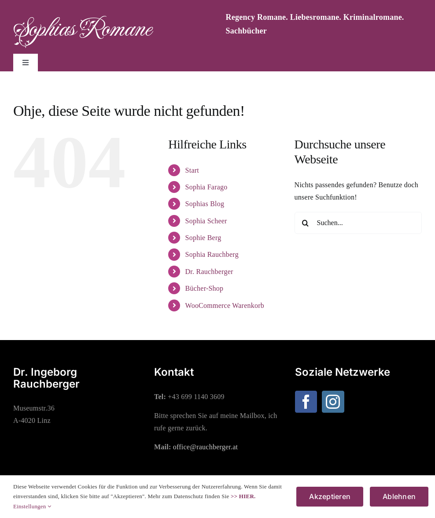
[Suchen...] (358, 223)
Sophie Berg (203, 237)
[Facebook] (306, 402)
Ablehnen (399, 496)
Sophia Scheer (206, 221)
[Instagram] (333, 402)
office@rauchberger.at (205, 447)
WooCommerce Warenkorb (224, 305)
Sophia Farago (206, 187)
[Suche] (306, 223)
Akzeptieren (329, 496)
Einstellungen (32, 506)
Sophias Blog (205, 203)
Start (192, 170)
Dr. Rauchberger (209, 271)
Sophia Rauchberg (212, 254)
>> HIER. (243, 496)
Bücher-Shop (204, 288)
